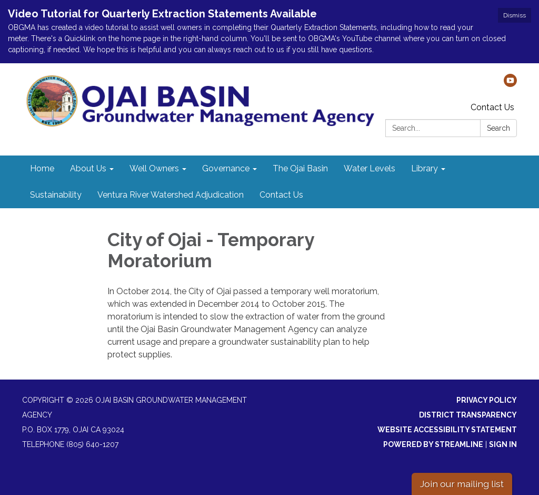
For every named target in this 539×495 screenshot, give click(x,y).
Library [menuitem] (424, 168)
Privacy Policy (486, 400)
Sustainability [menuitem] (56, 195)
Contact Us (492, 107)
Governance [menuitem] (225, 168)
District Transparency (468, 415)
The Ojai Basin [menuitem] (300, 168)
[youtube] (510, 84)
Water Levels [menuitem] (369, 168)
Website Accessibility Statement (447, 429)
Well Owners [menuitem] (154, 168)
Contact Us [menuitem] (281, 195)
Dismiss (514, 15)
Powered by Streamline (433, 444)
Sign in (503, 444)
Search (498, 128)
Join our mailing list (462, 483)
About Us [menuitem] (88, 168)
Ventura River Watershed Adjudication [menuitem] (170, 195)
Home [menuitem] (42, 168)
